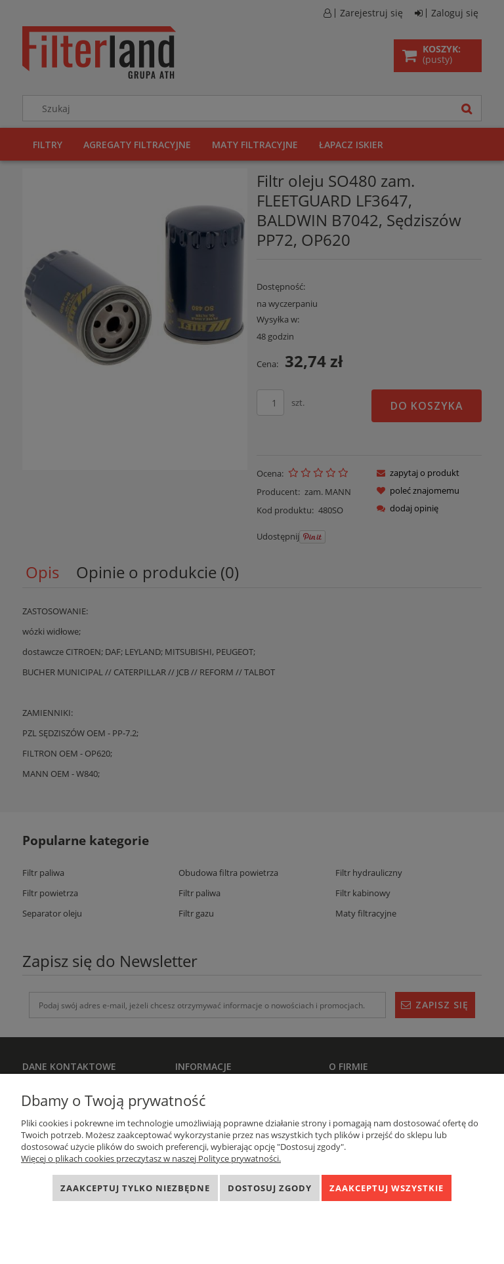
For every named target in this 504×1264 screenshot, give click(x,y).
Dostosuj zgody (270, 1188)
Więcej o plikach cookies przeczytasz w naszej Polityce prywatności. (151, 1158)
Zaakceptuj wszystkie (386, 1188)
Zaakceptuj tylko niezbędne (135, 1188)
